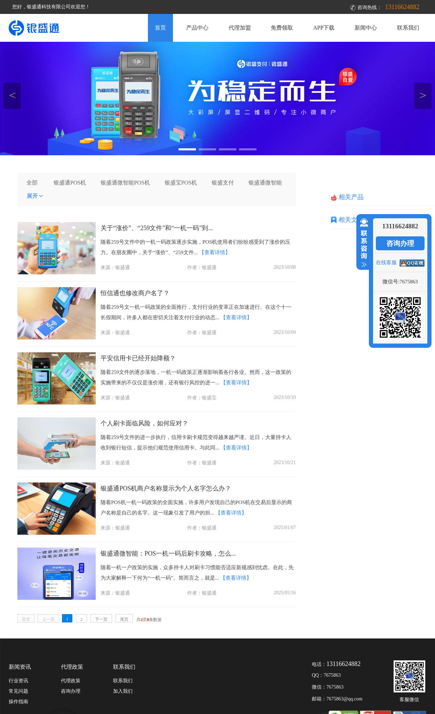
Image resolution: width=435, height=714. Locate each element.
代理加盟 (240, 28)
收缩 (362, 243)
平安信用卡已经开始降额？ (138, 358)
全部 (32, 183)
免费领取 (282, 28)
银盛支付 (223, 183)
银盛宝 (209, 397)
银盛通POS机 (70, 183)
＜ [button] (12, 95)
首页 (160, 28)
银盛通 (122, 267)
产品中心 (197, 28)
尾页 (124, 619)
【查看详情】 (214, 252)
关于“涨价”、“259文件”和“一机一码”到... (157, 228)
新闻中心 (366, 28)
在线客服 (386, 262)
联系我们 (408, 28)
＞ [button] (423, 95)
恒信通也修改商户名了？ (135, 293)
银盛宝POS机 (181, 183)
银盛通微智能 (265, 183)
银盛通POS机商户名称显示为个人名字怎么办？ (166, 488)
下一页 (101, 619)
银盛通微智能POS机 (125, 183)
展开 (35, 196)
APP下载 (323, 28)
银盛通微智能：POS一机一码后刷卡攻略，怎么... (168, 553)
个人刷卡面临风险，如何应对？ (144, 423)
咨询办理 (400, 243)
